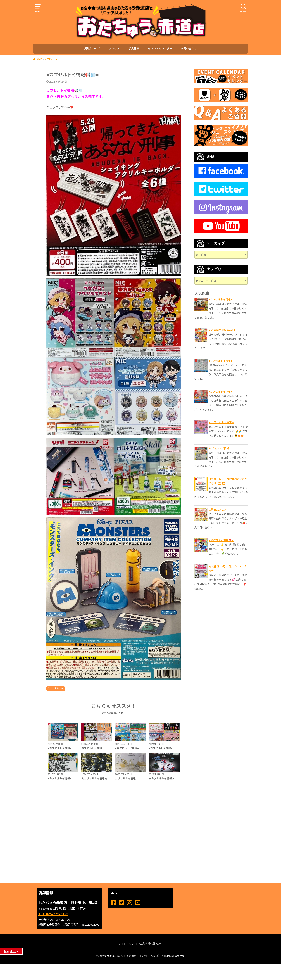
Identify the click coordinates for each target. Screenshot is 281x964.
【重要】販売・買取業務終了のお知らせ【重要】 (228, 481)
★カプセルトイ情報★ (221, 422)
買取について (92, 48)
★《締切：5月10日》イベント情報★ (227, 568)
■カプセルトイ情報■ (220, 299)
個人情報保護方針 (150, 943)
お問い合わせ (189, 48)
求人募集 (133, 48)
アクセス (114, 48)
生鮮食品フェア (218, 509)
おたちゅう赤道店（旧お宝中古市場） (138, 955)
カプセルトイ (56, 688)
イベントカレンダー (160, 48)
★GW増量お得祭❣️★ (221, 540)
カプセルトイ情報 (219, 448)
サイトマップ (126, 943)
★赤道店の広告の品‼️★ (222, 330)
